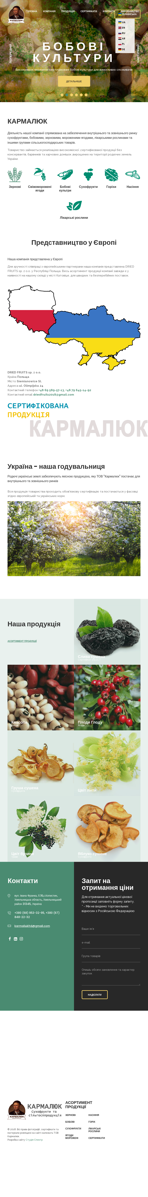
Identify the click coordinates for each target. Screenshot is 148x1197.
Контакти (109, 11)
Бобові (70, 1122)
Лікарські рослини (94, 1130)
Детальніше (74, 81)
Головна (31, 11)
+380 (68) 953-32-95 (29, 913)
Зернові (70, 1115)
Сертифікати (89, 11)
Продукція (68, 11)
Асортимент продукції (22, 641)
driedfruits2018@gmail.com (53, 394)
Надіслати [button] (94, 994)
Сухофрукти (73, 1128)
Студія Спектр (34, 1140)
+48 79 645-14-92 (78, 390)
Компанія (49, 11)
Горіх (91, 1122)
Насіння (93, 1115)
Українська (127, 14)
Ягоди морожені (71, 1137)
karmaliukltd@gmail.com (32, 926)
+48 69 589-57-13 (51, 390)
